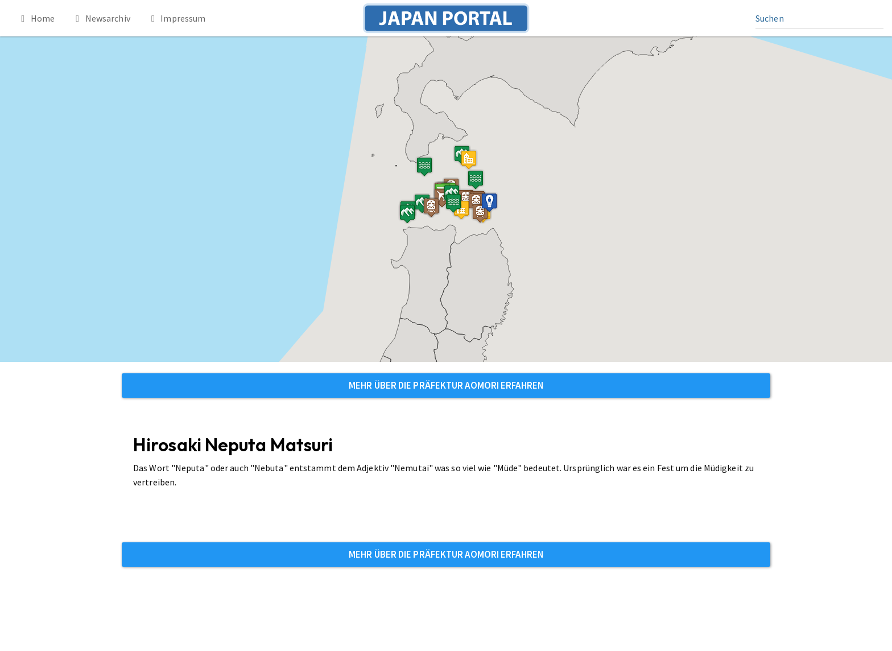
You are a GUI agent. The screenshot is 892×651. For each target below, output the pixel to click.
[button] (469, 159)
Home (36, 18)
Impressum (176, 18)
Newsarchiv (101, 18)
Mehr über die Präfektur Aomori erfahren (446, 385)
